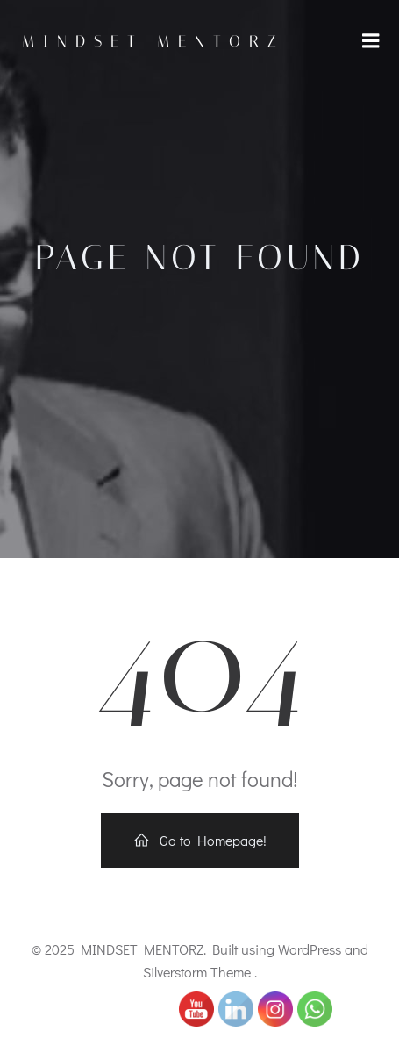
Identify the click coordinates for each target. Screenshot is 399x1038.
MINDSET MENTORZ (153, 41)
